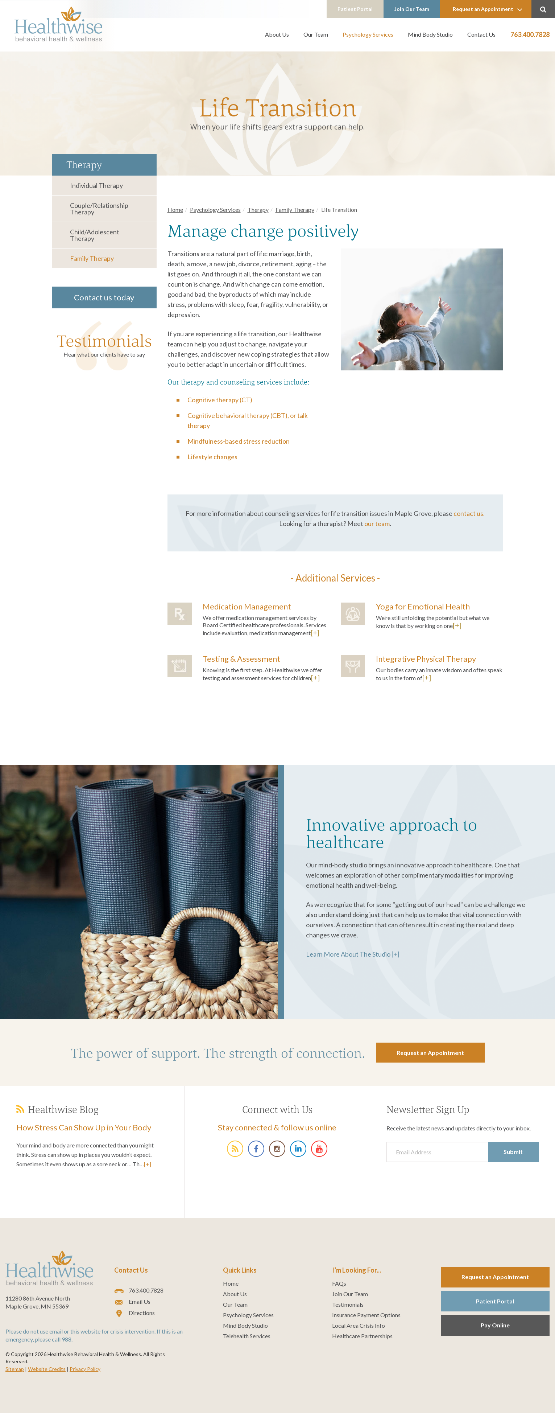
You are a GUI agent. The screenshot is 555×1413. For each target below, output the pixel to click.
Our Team (315, 34)
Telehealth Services (246, 1336)
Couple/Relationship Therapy (99, 208)
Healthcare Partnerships (362, 1336)
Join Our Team (411, 9)
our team (377, 523)
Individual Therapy (96, 185)
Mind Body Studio (430, 34)
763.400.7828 (530, 34)
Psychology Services (368, 34)
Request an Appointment (487, 9)
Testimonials (104, 340)
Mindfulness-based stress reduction (238, 441)
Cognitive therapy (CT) (219, 400)
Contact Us (481, 34)
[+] (315, 632)
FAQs (339, 1283)
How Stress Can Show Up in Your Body (83, 1127)
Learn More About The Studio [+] (352, 954)
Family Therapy (92, 258)
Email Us (132, 1302)
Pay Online (495, 1325)
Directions (134, 1313)
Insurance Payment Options (366, 1315)
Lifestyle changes (212, 457)
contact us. (469, 513)
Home (175, 209)
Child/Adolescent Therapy (94, 235)
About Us (277, 34)
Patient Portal (355, 9)
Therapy (258, 209)
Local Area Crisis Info (358, 1325)
